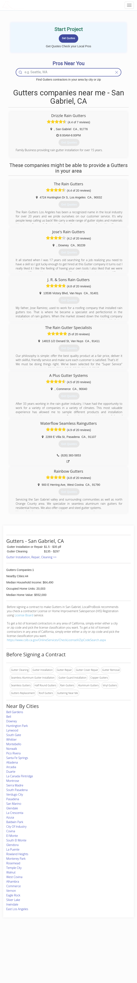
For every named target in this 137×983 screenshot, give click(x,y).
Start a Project (19, 953)
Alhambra (12, 881)
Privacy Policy (102, 948)
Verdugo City (14, 794)
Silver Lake (13, 900)
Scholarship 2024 (104, 944)
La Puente (12, 849)
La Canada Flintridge (19, 776)
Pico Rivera (13, 753)
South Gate (13, 735)
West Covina (14, 877)
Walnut (10, 872)
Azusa (10, 817)
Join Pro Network (56, 944)
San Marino (13, 804)
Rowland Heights (17, 854)
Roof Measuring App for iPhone (64, 958)
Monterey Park (16, 859)
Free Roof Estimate (22, 958)
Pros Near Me (19, 948)
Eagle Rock (13, 895)
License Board (24, 615)
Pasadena (12, 799)
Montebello (13, 744)
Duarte (10, 772)
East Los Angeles (17, 909)
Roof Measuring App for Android (65, 962)
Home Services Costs (24, 944)
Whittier (11, 739)
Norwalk (11, 749)
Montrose (12, 781)
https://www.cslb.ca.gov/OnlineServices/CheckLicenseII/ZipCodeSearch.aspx (56, 640)
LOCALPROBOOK (26, 5)
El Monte (12, 836)
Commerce (13, 886)
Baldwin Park (14, 822)
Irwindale (12, 904)
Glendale (12, 808)
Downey (11, 721)
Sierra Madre (14, 785)
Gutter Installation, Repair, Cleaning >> (31, 557)
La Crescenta (14, 813)
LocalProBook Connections (110, 958)
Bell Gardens (14, 712)
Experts (51, 948)
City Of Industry (16, 827)
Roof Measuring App (58, 953)
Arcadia (11, 767)
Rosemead (13, 863)
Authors (99, 953)
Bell (8, 717)
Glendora (12, 845)
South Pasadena (17, 790)
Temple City (14, 868)
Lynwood (12, 730)
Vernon (11, 891)
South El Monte (16, 840)
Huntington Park (17, 726)
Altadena (12, 762)
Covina (10, 831)
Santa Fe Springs (17, 758)
